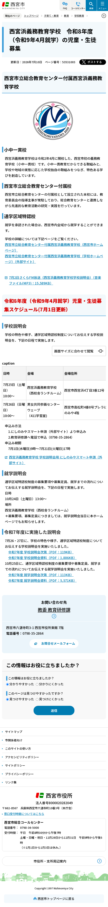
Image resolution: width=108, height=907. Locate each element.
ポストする (95, 62)
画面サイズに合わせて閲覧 (73, 351)
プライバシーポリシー (19, 774)
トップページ (31, 15)
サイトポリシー (15, 765)
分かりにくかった (51, 684)
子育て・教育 (51, 15)
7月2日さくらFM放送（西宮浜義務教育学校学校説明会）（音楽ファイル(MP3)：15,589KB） (55, 280)
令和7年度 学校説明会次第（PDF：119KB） (41, 552)
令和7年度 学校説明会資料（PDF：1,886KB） (42, 557)
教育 (66, 15)
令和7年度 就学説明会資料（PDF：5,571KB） (42, 580)
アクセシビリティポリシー (22, 757)
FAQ (65, 8)
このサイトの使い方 (18, 748)
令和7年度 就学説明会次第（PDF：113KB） (41, 574)
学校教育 (79, 15)
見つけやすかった (21, 699)
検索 (91, 8)
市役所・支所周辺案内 (50, 861)
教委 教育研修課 (54, 609)
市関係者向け (13, 740)
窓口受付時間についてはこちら (24, 814)
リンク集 (11, 782)
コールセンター (78, 8)
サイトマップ (13, 732)
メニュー (102, 8)
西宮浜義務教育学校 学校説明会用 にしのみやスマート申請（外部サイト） (55, 460)
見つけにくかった (51, 699)
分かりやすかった (21, 684)
